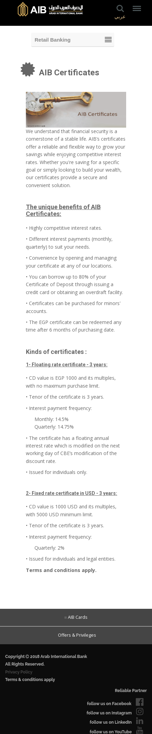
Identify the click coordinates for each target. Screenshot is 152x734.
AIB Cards (78, 617)
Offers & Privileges (76, 635)
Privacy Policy (18, 672)
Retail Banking (53, 40)
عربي (119, 16)
